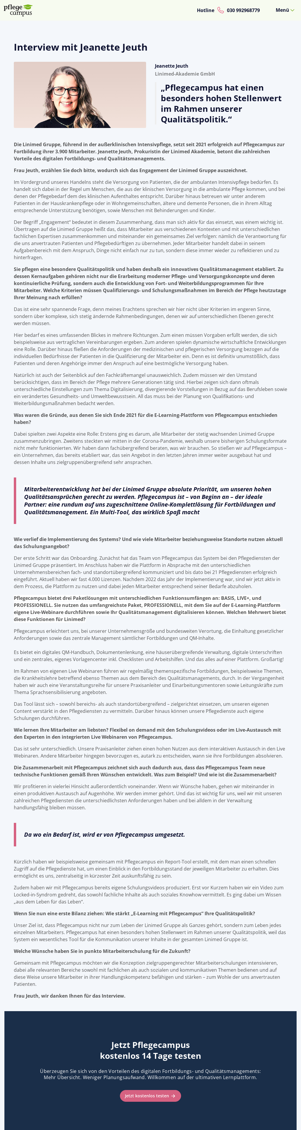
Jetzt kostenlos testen (147, 1096)
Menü (282, 10)
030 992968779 (243, 10)
